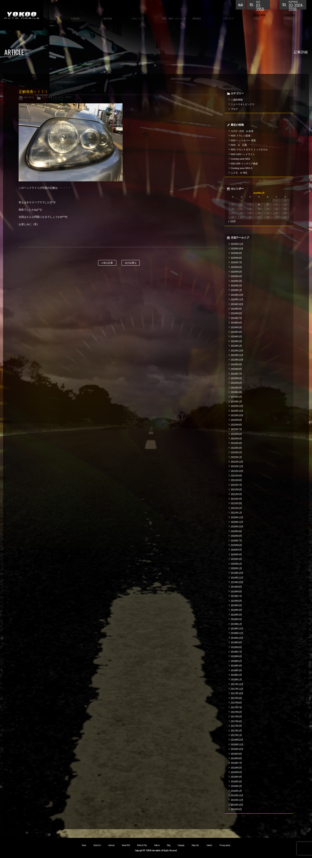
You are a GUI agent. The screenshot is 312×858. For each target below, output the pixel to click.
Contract (111, 845)
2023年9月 (236, 364)
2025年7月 (236, 262)
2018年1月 (236, 679)
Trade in (157, 845)
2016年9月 (236, 753)
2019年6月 (236, 601)
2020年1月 (236, 568)
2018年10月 (237, 638)
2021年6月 (236, 489)
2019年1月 (236, 624)
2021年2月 (236, 508)
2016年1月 (236, 791)
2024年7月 (236, 318)
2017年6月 (236, 712)
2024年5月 (236, 327)
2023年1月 (236, 401)
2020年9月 (236, 531)
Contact (209, 845)
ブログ (68, 97)
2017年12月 (237, 684)
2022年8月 (236, 424)
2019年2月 (236, 619)
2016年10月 (237, 749)
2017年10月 (237, 693)
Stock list (97, 845)
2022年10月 (237, 415)
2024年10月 (237, 304)
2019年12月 (237, 573)
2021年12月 (237, 461)
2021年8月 (236, 480)
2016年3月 (236, 781)
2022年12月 (237, 406)
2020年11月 (237, 522)
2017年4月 (236, 721)
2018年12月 (237, 628)
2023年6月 (236, 378)
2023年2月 (236, 396)
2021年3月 (236, 503)
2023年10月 (237, 359)
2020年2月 (236, 563)
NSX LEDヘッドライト (243, 154)
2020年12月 (237, 517)
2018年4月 (236, 665)
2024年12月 (237, 295)
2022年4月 (236, 443)
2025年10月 (237, 248)
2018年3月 (236, 670)
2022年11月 (237, 411)
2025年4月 (236, 276)
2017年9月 (236, 698)
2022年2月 (236, 452)
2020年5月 (236, 549)
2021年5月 (236, 494)
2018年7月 (236, 651)
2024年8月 (236, 313)
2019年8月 (236, 591)
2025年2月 (236, 285)
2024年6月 (236, 322)
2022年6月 (236, 434)
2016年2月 (236, 786)
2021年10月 (237, 471)
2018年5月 (236, 661)
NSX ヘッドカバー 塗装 (243, 140)
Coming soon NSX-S (241, 168)
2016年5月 (236, 772)
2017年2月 (236, 730)
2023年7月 (236, 373)
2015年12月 (237, 795)
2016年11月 (237, 744)
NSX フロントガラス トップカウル (249, 149)
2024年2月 (236, 341)
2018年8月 (236, 647)
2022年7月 (236, 429)
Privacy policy (224, 845)
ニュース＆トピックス (52, 97)
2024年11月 (237, 299)
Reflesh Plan (142, 845)
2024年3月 (236, 336)
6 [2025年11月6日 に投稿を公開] (259, 204)
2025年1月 (236, 290)
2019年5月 (236, 605)
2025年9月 (236, 253)
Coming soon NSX (240, 159)
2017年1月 (236, 735)
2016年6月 (236, 767)
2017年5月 (236, 716)
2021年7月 (236, 485)
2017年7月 (236, 707)
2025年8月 (236, 258)
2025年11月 (237, 244)
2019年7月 (236, 596)
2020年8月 (236, 536)
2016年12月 (237, 739)
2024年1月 (236, 345)
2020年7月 (236, 540)
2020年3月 (236, 559)
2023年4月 (236, 387)
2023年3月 (236, 392)
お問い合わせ (241, 5)
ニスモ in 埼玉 (239, 172)
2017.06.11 (29, 97)
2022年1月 (236, 457)
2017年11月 (237, 688)
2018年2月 (236, 675)
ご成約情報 (237, 99)
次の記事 (130, 263)
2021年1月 (236, 512)
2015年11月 (237, 800)
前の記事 (107, 263)
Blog (169, 845)
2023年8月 (236, 369)
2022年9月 (236, 420)
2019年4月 (236, 610)
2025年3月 (236, 281)
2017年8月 (236, 702)
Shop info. (195, 845)
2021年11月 (237, 466)
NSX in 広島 (239, 145)
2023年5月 (236, 383)
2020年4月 (236, 554)
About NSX (126, 845)
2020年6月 (236, 545)
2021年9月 (236, 475)
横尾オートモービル (21, 15)
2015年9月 (236, 809)
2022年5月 (236, 438)
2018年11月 (237, 633)
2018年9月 (236, 642)
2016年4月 (236, 776)
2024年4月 (236, 332)
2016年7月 (236, 763)
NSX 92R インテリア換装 (244, 163)
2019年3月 (236, 614)
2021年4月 (236, 498)
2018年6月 (236, 656)
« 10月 (232, 221)
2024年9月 (236, 308)
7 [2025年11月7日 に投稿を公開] (267, 204)
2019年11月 (237, 577)
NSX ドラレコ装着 (240, 135)
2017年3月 (236, 726)
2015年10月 (237, 804)
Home (84, 845)
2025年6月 (236, 267)
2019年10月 (237, 582)
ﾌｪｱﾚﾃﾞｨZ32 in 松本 (242, 131)
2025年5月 (236, 271)
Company (181, 845)
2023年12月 (237, 350)
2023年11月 (237, 355)
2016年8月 (236, 758)
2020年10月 (237, 526)
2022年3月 (236, 448)
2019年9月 (236, 586)
